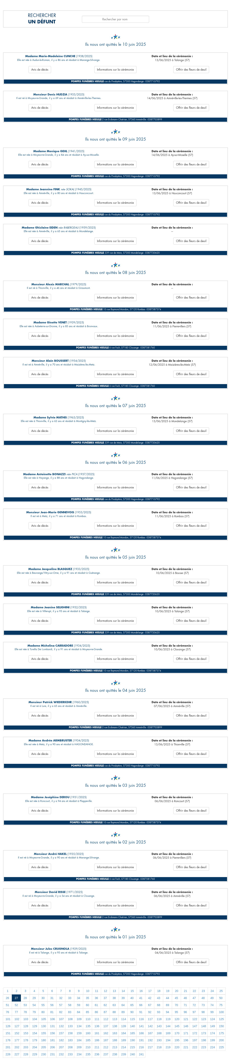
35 (87, 998)
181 (52, 1040)
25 (221, 991)
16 (141, 991)
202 (16, 1047)
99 (212, 1012)
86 (96, 1012)
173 (203, 1033)
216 (141, 1047)
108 (70, 1019)
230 (43, 1054)
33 (69, 998)
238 (114, 1054)
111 (97, 1019)
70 (176, 1005)
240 (132, 1054)
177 (16, 1040)
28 (25, 998)
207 (61, 1047)
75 (221, 1005)
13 (114, 991)
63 (114, 1005)
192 (150, 1040)
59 (78, 1005)
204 (34, 1047)
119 (168, 1019)
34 (78, 998)
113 (114, 1019)
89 (123, 1012)
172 (194, 1033)
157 (61, 1033)
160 (88, 1033)
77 (16, 1012)
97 (194, 1012)
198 (203, 1040)
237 (105, 1054)
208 (70, 1047)
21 (185, 991)
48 (203, 998)
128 (25, 1026)
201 (8, 1047)
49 (212, 998)
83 (69, 1012)
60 (87, 1005)
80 (43, 1012)
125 (221, 1019)
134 (79, 1026)
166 (141, 1033)
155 (43, 1033)
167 (150, 1033)
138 (114, 1026)
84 (78, 1012)
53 (25, 1005)
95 (176, 1012)
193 (159, 1040)
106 (52, 1019)
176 (8, 1040)
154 (34, 1033)
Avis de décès (39, 69)
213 (114, 1047)
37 (105, 998)
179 (34, 1040)
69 (167, 1005)
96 (185, 1012)
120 (177, 1019)
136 (97, 1026)
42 (149, 998)
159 (79, 1033)
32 (60, 998)
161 (97, 1033)
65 (132, 1005)
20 (176, 991)
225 (221, 1047)
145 (177, 1026)
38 (114, 998)
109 (79, 1019)
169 (168, 1033)
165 (132, 1033)
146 (185, 1026)
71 (185, 1005)
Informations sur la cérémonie (115, 69)
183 (70, 1040)
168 (159, 1033)
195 (177, 1040)
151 (8, 1033)
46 (185, 998)
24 (212, 991)
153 (25, 1033)
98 (203, 1012)
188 (114, 1040)
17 (150, 991)
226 (8, 1054)
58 (69, 1005)
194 (168, 1040)
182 (61, 1040)
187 (105, 1040)
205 (43, 1047)
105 (43, 1019)
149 (212, 1026)
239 (123, 1054)
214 (123, 1047)
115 (132, 1019)
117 (150, 1019)
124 (212, 1019)
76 (7, 1012)
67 (149, 1005)
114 (123, 1019)
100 (221, 1012)
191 (141, 1040)
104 (34, 1019)
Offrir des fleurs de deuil (191, 69)
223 (203, 1047)
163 (114, 1033)
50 (221, 998)
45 (176, 998)
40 (132, 998)
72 (194, 1005)
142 (150, 1026)
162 (105, 1033)
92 (149, 1012)
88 (114, 1012)
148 (203, 1026)
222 (194, 1047)
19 (167, 991)
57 (60, 1005)
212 (105, 1047)
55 (43, 1005)
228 (25, 1054)
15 (132, 991)
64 (123, 1005)
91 (140, 1012)
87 (105, 1012)
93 (158, 1012)
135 (88, 1026)
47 (194, 998)
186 (97, 1040)
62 (105, 1005)
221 (185, 1047)
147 (194, 1026)
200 (221, 1040)
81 (52, 1012)
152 (16, 1033)
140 (132, 1026)
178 (25, 1040)
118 (159, 1019)
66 (140, 1005)
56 (52, 1005)
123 (203, 1019)
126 (8, 1026)
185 (88, 1040)
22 (194, 991)
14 (123, 991)
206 (52, 1047)
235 (88, 1054)
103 (25, 1019)
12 (105, 991)
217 (150, 1047)
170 (177, 1033)
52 (16, 1005)
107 (61, 1019)
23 (203, 991)
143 (159, 1026)
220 (177, 1047)
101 (8, 1019)
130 (43, 1026)
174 (212, 1033)
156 (52, 1033)
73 (203, 1005)
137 (105, 1026)
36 (96, 998)
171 (185, 1033)
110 (88, 1019)
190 (132, 1040)
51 (7, 1005)
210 (88, 1047)
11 (96, 991)
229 (34, 1054)
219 (168, 1047)
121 (185, 1019)
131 (52, 1026)
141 (141, 1026)
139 (123, 1026)
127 (16, 1026)
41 (140, 998)
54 (34, 1005)
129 (34, 1026)
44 (167, 998)
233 (70, 1054)
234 (79, 1054)
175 (221, 1033)
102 (16, 1019)
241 (141, 1054)
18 (158, 991)
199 (212, 1040)
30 (43, 998)
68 (158, 1005)
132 (61, 1026)
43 (158, 998)
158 (70, 1033)
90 (132, 1012)
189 (123, 1040)
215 (132, 1047)
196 (185, 1040)
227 (16, 1054)
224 (212, 1047)
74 (212, 1005)
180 (43, 1040)
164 (123, 1033)
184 (79, 1040)
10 (87, 991)
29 (34, 998)
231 (52, 1054)
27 (16, 998)
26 (7, 998)
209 (79, 1047)
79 (34, 1012)
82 (60, 1012)
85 (87, 1012)
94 (167, 1012)
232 (61, 1054)
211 (97, 1047)
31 (52, 998)
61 (96, 1005)
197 (194, 1040)
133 (70, 1026)
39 (123, 998)
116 (141, 1019)
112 (105, 1019)
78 (25, 1012)
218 (159, 1047)
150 (221, 1026)
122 (194, 1019)
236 (97, 1054)
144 (168, 1026)
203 (25, 1047)
